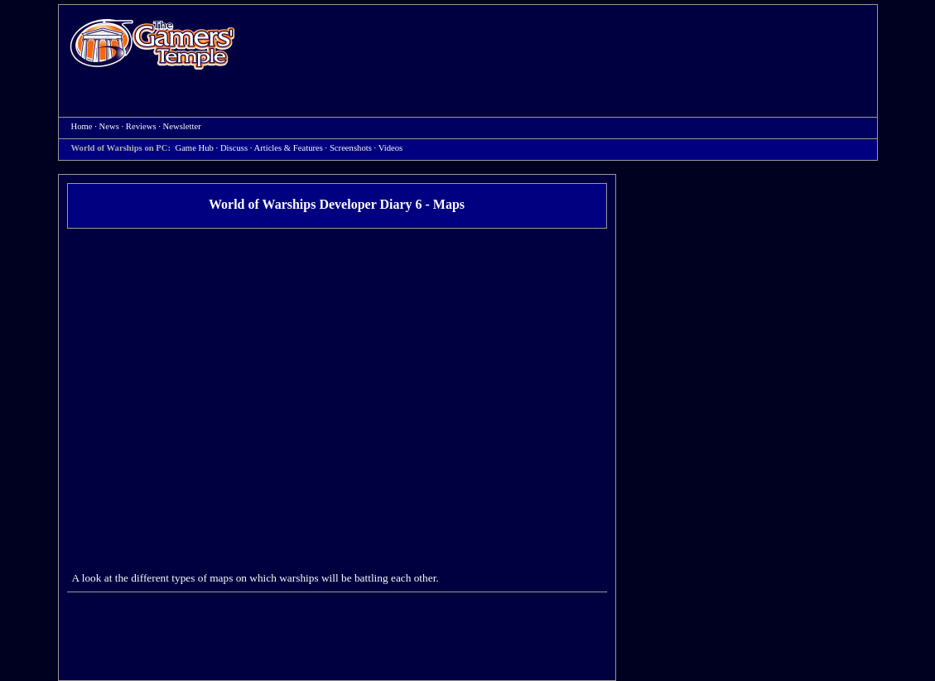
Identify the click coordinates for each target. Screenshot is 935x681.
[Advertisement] (564, 46)
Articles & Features (287, 147)
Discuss (234, 147)
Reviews (141, 126)
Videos (390, 147)
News (109, 126)
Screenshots (351, 147)
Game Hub (194, 147)
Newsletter (182, 126)
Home (152, 43)
